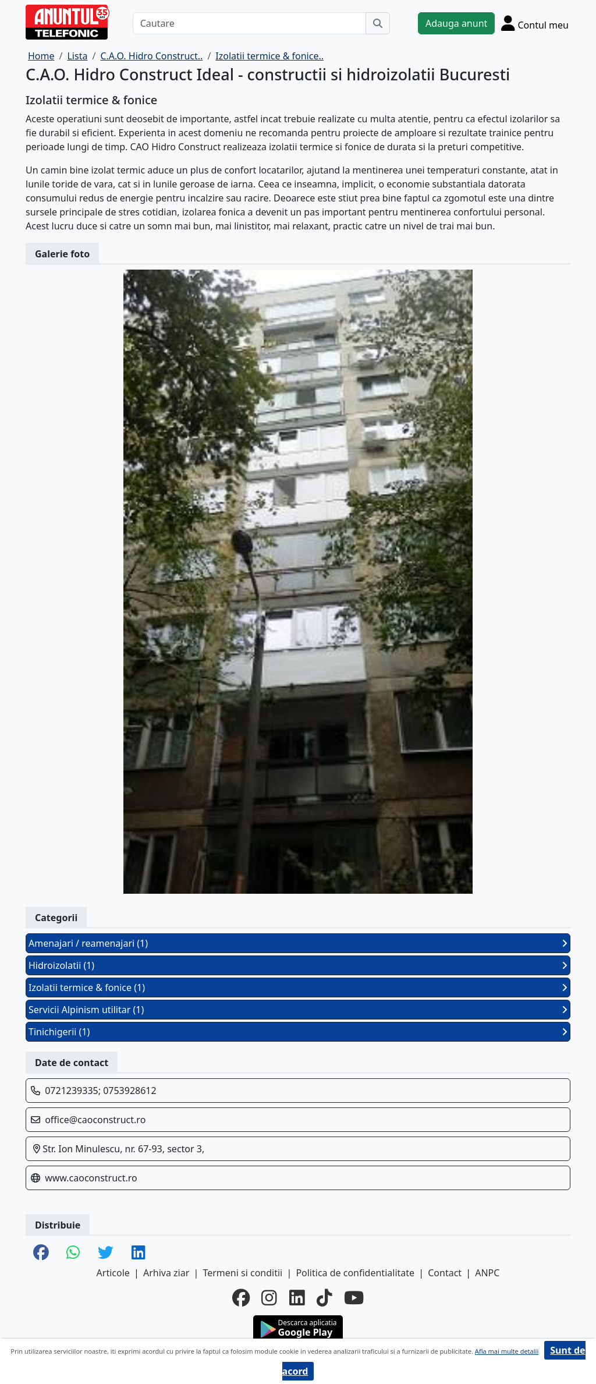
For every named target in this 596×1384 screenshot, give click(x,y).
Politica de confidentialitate (355, 1272)
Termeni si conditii (242, 1272)
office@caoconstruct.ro (95, 1119)
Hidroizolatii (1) (298, 965)
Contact (445, 1272)
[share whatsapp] (73, 1253)
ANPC (487, 1272)
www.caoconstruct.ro (91, 1177)
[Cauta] (378, 23)
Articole (113, 1272)
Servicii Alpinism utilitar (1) (298, 1009)
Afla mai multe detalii (506, 1351)
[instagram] (269, 1297)
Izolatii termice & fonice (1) (298, 987)
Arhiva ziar (166, 1272)
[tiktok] (324, 1297)
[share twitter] (105, 1253)
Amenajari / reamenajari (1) (298, 943)
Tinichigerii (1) (298, 1031)
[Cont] (535, 23)
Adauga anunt (456, 23)
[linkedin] (297, 1297)
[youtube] (354, 1297)
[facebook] (241, 1297)
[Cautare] (249, 23)
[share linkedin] (138, 1253)
